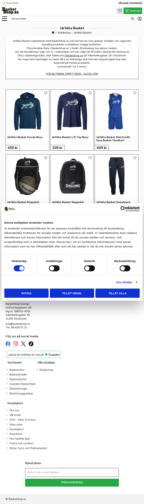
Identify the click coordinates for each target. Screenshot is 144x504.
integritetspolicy (85, 489)
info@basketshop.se (18, 324)
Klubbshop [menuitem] (46, 370)
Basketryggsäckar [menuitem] (21, 393)
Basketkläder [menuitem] (18, 375)
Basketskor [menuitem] (17, 370)
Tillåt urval (72, 293)
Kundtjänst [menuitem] (16, 429)
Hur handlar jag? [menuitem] (19, 439)
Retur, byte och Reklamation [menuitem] (28, 448)
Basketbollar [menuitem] (18, 379)
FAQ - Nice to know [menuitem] (22, 420)
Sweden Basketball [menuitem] (22, 384)
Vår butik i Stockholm (130, 2)
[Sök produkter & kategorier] (70, 18)
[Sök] (132, 18)
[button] (4, 19)
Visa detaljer (124, 282)
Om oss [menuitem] (14, 410)
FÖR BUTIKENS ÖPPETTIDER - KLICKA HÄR (72, 74)
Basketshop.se (74, 55)
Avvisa (26, 293)
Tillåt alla (118, 293)
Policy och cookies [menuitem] (21, 443)
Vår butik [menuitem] (15, 415)
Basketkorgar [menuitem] (18, 389)
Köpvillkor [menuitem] (16, 434)
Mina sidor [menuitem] (16, 425)
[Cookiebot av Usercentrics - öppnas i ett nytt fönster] (123, 209)
